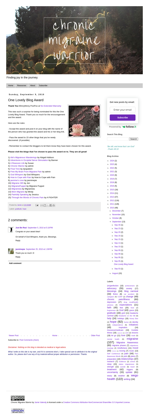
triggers (130, 369)
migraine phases (119, 345)
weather (121, 376)
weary (109, 376)
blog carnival (131, 291)
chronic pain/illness (118, 299)
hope (24, 209)
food (132, 308)
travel (133, 367)
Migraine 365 (17, 183)
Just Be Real (21, 228)
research (110, 361)
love (123, 335)
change (129, 296)
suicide (123, 367)
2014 (112, 193)
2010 (112, 208)
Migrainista (17, 189)
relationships (127, 359)
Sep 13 (117, 243)
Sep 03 (117, 269)
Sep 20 (117, 232)
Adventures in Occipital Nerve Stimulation (29, 160)
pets (125, 356)
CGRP (119, 297)
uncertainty (112, 372)
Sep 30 (117, 225)
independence (117, 325)
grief (123, 313)
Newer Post (13, 335)
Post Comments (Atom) (29, 340)
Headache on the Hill (127, 316)
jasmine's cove (17, 180)
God (121, 310)
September (117, 222)
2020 (112, 175)
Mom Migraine (18, 192)
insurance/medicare (115, 330)
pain (126, 353)
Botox (115, 294)
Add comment (15, 263)
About (32, 85)
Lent (126, 333)
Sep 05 (117, 261)
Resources (21, 85)
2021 (112, 171)
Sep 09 (117, 250)
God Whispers (16, 174)
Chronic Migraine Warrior (21, 402)
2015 (112, 190)
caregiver (110, 297)
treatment (112, 369)
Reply (18, 240)
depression (111, 302)
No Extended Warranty (51, 106)
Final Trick (15, 169)
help (109, 318)
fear (121, 308)
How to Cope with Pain (20, 177)
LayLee (119, 333)
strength (110, 367)
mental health (113, 339)
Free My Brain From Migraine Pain (26, 171)
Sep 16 (117, 236)
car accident (129, 294)
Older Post (95, 335)
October (115, 218)
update (129, 372)
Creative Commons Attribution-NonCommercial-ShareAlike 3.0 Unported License (96, 402)
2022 (112, 168)
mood (135, 348)
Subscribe (43, 85)
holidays (120, 318)
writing (127, 379)
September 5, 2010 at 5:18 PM (40, 228)
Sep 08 (117, 254)
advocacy (112, 288)
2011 (112, 204)
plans (133, 356)
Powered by (122, 126)
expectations (126, 305)
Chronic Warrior (17, 166)
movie (114, 351)
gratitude (18, 209)
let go (113, 335)
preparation (112, 359)
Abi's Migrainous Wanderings (23, 157)
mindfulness (122, 348)
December (116, 211)
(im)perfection (112, 286)
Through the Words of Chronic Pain (28, 197)
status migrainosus (126, 364)
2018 (112, 182)
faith (109, 307)
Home (10, 85)
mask (133, 335)
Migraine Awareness (127, 342)
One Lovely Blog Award (123, 264)
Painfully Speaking (20, 194)
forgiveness (111, 310)
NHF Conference (113, 354)
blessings (111, 291)
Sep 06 (117, 257)
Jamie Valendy (40, 402)
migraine (132, 338)
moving (122, 351)
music (131, 351)
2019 (112, 179)
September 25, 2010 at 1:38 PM (39, 249)
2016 (112, 186)
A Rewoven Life (17, 163)
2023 (112, 164)
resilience (122, 361)
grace (131, 310)
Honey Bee (133, 318)
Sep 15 (117, 239)
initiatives (133, 324)
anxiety (129, 288)
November (116, 214)
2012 (112, 200)
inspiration (123, 327)
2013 (112, 197)
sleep (109, 364)
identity (135, 322)
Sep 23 (117, 228)
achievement (130, 286)
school (132, 361)
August (115, 273)
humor (126, 322)
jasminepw (20, 249)
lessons (135, 333)
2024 (112, 161)
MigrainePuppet (19, 186)
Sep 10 (117, 247)
